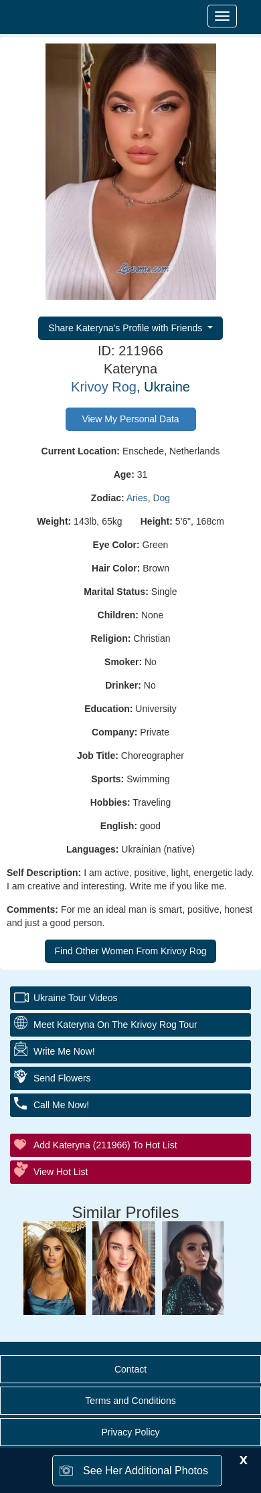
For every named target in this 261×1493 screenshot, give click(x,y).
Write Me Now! (64, 1051)
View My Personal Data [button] (130, 419)
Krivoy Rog (104, 386)
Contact (130, 1369)
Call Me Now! (61, 1105)
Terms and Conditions (130, 1400)
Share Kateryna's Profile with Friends (126, 328)
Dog (161, 498)
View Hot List (60, 1171)
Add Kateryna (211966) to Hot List (105, 1145)
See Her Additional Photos (145, 1470)
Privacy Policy (130, 1432)
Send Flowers (62, 1078)
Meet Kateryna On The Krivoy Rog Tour (115, 1024)
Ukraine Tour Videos (75, 997)
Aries (137, 498)
